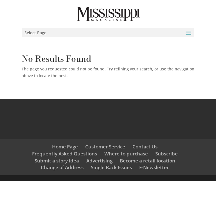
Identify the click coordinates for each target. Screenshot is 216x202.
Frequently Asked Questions (64, 153)
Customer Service (105, 146)
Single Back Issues (111, 167)
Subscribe (166, 153)
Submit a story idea (57, 160)
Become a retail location (147, 160)
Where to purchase (126, 153)
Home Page (65, 146)
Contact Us (145, 146)
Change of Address (62, 167)
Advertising (99, 160)
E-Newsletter (154, 167)
